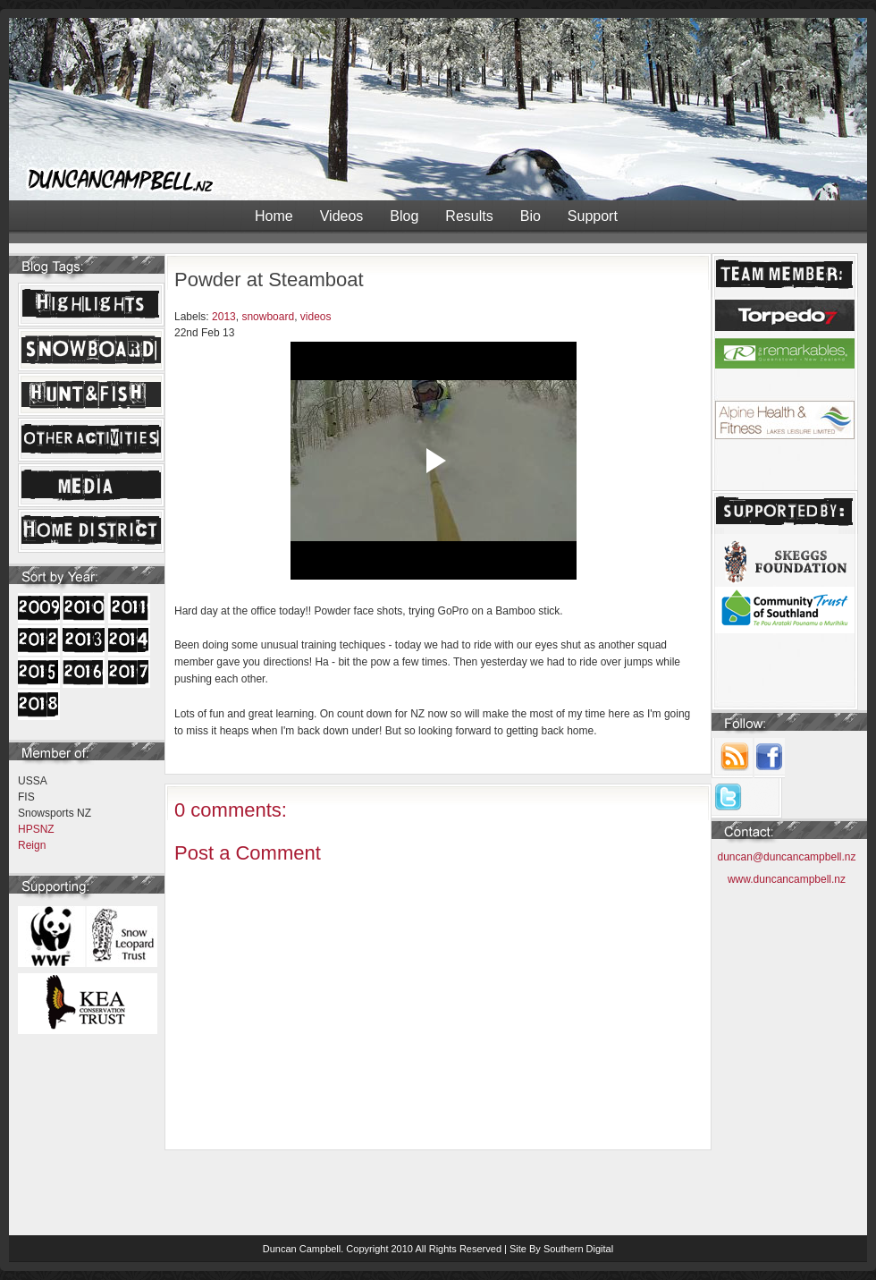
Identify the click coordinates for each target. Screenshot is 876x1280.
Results (469, 216)
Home (274, 216)
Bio (530, 216)
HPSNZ (36, 829)
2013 (224, 316)
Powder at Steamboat (269, 279)
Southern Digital (578, 1248)
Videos (342, 216)
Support (593, 216)
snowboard (267, 316)
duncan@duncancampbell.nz (787, 857)
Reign (32, 845)
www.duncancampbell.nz (787, 879)
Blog (404, 216)
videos (316, 316)
